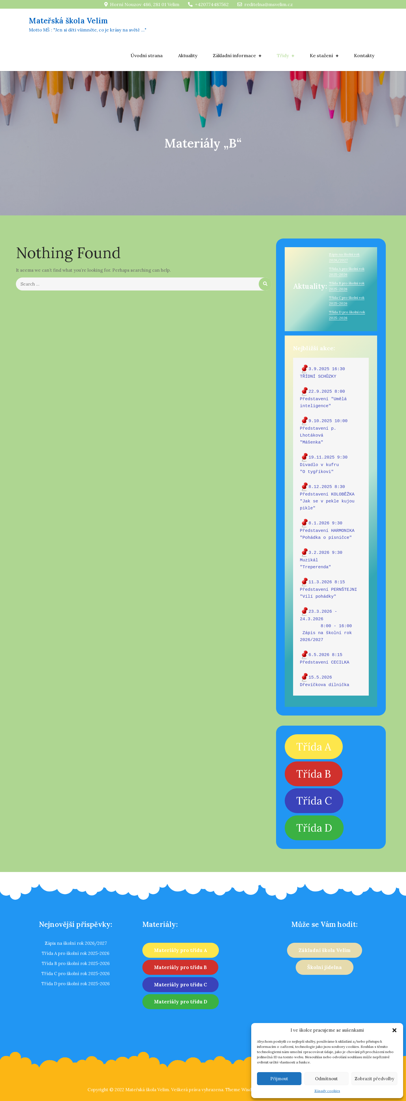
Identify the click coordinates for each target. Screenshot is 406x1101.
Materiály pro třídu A (180, 950)
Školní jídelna (324, 967)
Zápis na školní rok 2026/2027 (76, 943)
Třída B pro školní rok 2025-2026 (76, 963)
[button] (394, 1030)
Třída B (313, 773)
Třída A (313, 746)
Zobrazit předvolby (374, 1078)
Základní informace (234, 55)
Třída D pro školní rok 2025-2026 (76, 983)
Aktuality (187, 55)
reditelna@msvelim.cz (265, 4)
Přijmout (279, 1078)
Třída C (314, 800)
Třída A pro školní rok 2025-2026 (75, 953)
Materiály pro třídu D (180, 1001)
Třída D (314, 827)
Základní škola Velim (325, 950)
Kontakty (364, 55)
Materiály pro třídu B (180, 967)
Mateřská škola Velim (91, 20)
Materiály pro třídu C (180, 984)
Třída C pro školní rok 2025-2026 (76, 973)
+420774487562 (208, 4)
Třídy (283, 55)
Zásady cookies (327, 1091)
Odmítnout (326, 1078)
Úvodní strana (147, 55)
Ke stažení (321, 55)
